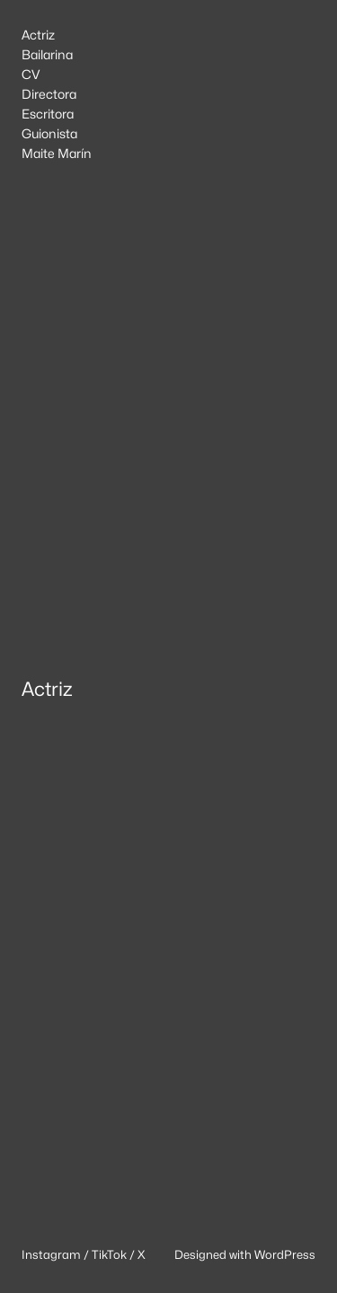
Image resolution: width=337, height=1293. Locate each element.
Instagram (51, 1254)
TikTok (109, 1254)
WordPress (284, 1254)
